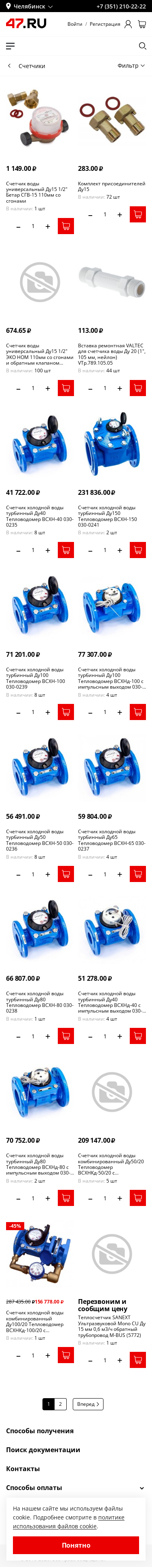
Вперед (88, 1404)
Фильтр (131, 65)
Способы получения (40, 1430)
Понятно (76, 1545)
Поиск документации (43, 1449)
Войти (75, 24)
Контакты (23, 1468)
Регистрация (105, 24)
